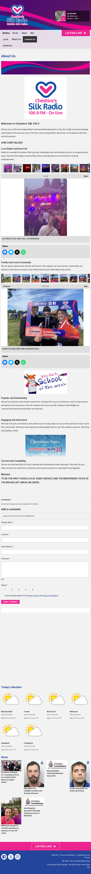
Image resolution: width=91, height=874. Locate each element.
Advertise (7, 45)
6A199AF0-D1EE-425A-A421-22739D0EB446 (8, 168)
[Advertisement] (18, 648)
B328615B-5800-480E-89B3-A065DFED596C (45, 278)
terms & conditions (50, 595)
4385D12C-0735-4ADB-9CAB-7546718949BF (36, 168)
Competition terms (83, 855)
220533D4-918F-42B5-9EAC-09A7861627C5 (83, 278)
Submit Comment (10, 602)
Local (5, 39)
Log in (5, 516)
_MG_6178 (7, 278)
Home (6, 33)
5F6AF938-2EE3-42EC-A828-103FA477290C (27, 168)
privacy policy (33, 595)
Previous (5, 285)
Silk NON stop (72, 16)
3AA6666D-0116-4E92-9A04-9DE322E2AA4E (65, 168)
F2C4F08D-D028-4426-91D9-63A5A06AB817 (54, 278)
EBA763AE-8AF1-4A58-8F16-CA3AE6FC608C (35, 278)
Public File (54, 855)
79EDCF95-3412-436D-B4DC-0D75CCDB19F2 (84, 168)
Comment (5, 559)
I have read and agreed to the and (31, 595)
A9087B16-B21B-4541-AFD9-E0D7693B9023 (55, 168)
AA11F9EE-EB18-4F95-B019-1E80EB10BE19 (17, 168)
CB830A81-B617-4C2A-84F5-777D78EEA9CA (74, 168)
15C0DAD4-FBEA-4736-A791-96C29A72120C (73, 278)
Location (5, 534)
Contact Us (30, 39)
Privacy (87, 857)
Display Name (7, 522)
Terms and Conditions (67, 855)
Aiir (88, 867)
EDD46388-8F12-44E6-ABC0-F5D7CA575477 (26, 278)
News (24, 33)
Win (32, 33)
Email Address (7, 546)
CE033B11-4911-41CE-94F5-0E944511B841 (17, 278)
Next (85, 175)
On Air (15, 33)
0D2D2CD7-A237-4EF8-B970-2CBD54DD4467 (46, 168)
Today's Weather (11, 687)
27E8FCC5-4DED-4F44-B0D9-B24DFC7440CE (64, 278)
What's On (16, 39)
